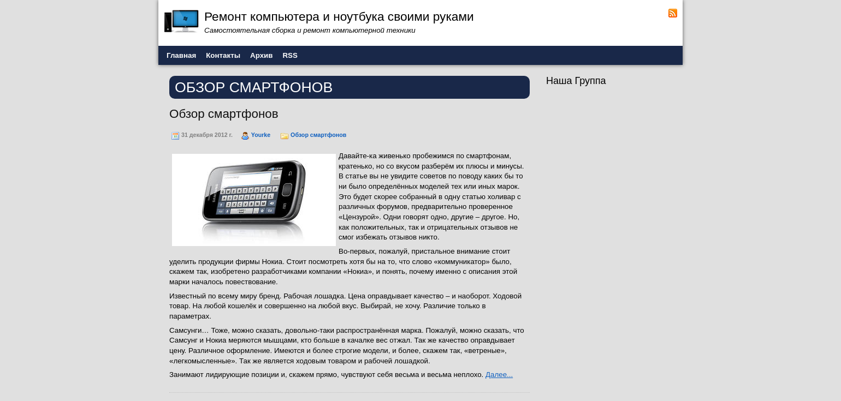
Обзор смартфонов (224, 114)
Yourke (260, 134)
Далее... (499, 374)
